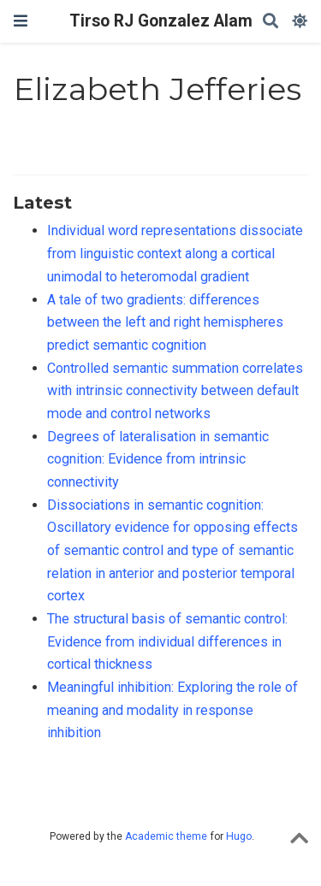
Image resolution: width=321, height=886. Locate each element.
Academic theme (166, 836)
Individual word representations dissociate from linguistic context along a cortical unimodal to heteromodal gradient (175, 253)
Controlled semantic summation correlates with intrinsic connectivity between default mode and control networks (175, 391)
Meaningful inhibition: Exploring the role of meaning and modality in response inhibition (172, 710)
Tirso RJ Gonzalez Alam (161, 21)
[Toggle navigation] (20, 20)
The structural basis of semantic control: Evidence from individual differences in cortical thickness (167, 641)
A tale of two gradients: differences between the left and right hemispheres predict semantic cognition (165, 322)
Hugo (239, 836)
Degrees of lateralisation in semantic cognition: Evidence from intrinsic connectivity (158, 459)
